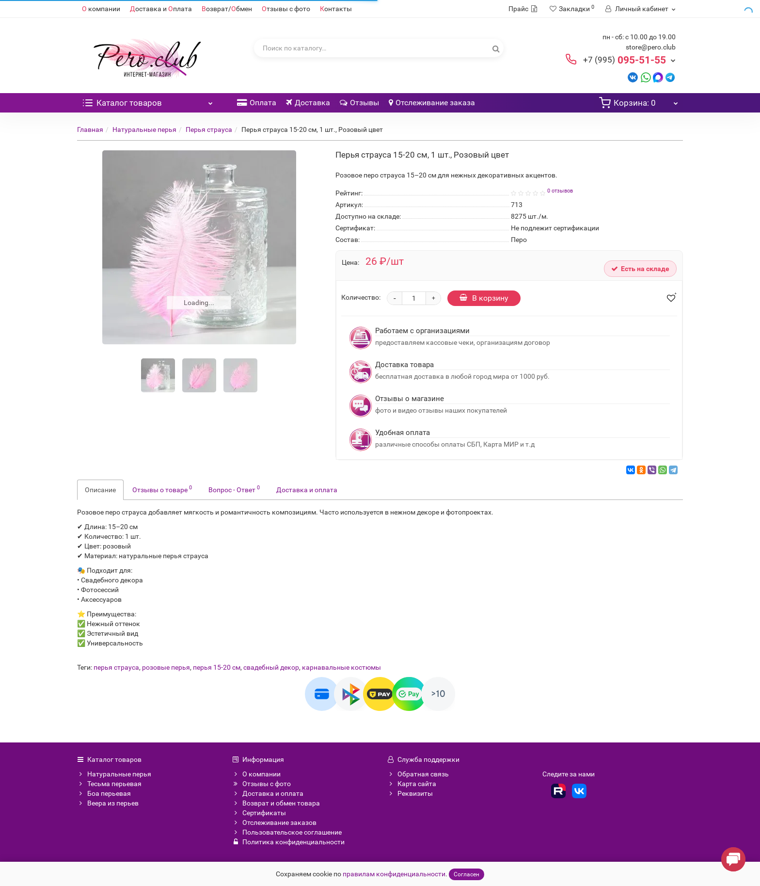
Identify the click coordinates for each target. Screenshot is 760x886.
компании (101, 9)
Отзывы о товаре (162, 488)
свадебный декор (271, 667)
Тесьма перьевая (109, 784)
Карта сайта (411, 784)
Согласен (466, 874)
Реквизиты (410, 793)
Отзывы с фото (261, 784)
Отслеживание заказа (432, 102)
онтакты (336, 9)
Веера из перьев (108, 803)
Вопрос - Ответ (234, 488)
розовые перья (166, 667)
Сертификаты (259, 813)
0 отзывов (560, 191)
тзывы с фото (286, 9)
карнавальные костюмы (341, 667)
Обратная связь (418, 774)
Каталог (147, 100)
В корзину (483, 298)
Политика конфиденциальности (288, 842)
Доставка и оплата (306, 490)
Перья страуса (209, 129)
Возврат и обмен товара (276, 803)
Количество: (360, 297)
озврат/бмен (227, 9)
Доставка (308, 102)
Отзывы (359, 102)
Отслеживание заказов (274, 822)
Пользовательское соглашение (287, 832)
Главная (90, 129)
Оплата (256, 102)
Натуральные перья (144, 129)
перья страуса (116, 667)
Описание (100, 490)
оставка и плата (161, 9)
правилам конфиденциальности (394, 874)
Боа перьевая (104, 793)
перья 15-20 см (216, 667)
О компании (256, 774)
